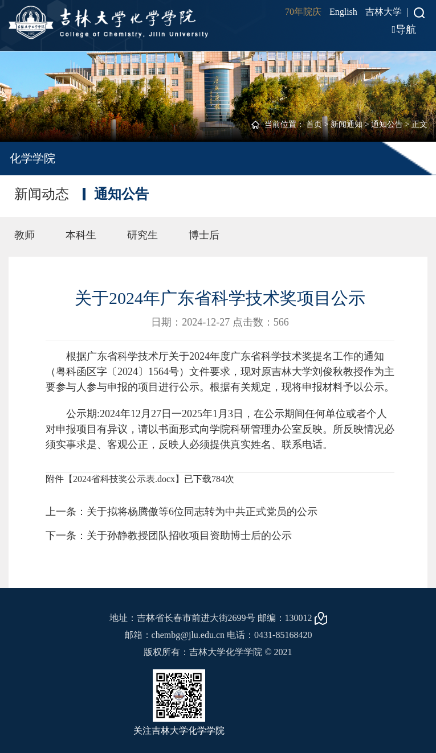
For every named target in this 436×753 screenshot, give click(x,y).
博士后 (204, 235)
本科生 (81, 235)
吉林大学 (383, 12)
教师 (24, 235)
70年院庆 (303, 12)
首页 (314, 124)
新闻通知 (346, 124)
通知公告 (387, 124)
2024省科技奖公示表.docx (124, 479)
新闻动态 (41, 194)
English (343, 12)
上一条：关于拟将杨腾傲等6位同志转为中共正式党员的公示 (181, 511)
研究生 (142, 235)
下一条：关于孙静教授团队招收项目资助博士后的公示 (169, 535)
